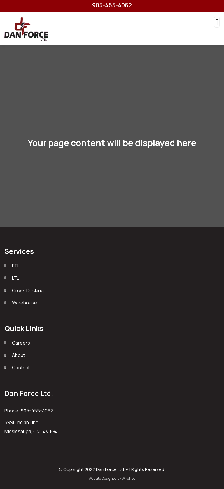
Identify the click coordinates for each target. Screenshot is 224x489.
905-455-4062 (112, 5)
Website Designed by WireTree (112, 478)
